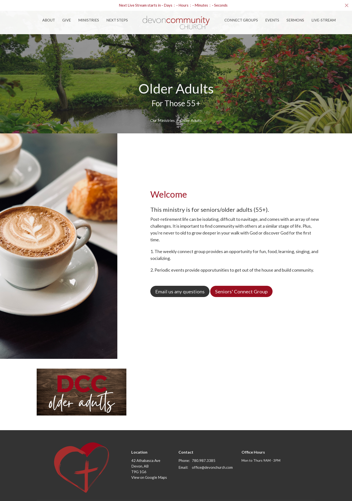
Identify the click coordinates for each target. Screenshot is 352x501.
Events (272, 20)
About (48, 20)
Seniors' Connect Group (241, 291)
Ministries (88, 20)
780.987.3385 (203, 460)
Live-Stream (323, 20)
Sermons (295, 20)
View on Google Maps (149, 477)
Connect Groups (241, 20)
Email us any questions (180, 291)
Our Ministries (162, 120)
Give (66, 20)
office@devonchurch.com (212, 467)
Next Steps (117, 20)
